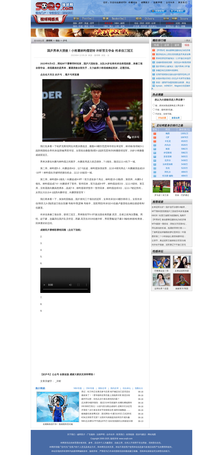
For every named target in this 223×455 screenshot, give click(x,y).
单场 (184, 23)
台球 (153, 23)
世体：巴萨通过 (182, 195)
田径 (142, 23)
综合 (136, 23)
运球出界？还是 (161, 288)
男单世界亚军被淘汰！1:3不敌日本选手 (173, 58)
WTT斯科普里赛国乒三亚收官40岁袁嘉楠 (170, 211)
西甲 (81, 23)
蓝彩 (123, 26)
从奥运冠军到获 (182, 271)
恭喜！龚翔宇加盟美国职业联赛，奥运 (173, 82)
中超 (81, 26)
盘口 (178, 26)
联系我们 (120, 434)
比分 (92, 26)
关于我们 (71, 434)
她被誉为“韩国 (182, 288)
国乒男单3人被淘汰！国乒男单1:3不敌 (173, 66)
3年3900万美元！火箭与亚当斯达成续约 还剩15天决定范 (106, 406)
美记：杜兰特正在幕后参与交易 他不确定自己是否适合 (105, 391)
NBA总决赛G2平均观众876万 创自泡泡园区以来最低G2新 (107, 421)
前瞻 (183, 26)
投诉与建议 (141, 434)
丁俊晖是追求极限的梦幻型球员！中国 (169, 232)
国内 (75, 26)
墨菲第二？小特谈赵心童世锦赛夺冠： (169, 236)
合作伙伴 (110, 434)
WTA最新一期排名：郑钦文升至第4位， (169, 224)
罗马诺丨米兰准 (161, 195)
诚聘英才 (81, 434)
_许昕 (58, 381)
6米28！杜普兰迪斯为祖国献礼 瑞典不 (169, 215)
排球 (148, 23)
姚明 (123, 23)
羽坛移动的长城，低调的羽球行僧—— (169, 228)
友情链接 (130, 434)
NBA (117, 23)
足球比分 (170, 23)
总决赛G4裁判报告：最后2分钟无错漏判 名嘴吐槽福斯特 (106, 402)
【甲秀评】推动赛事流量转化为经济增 (173, 50)
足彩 (178, 23)
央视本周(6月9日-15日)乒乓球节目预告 (173, 78)
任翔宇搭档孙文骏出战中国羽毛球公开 (173, 74)
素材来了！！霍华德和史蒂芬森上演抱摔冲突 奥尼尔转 (105, 395)
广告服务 (91, 434)
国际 (75, 23)
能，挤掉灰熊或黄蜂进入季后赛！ (170, 105)
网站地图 (152, 434)
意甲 (92, 23)
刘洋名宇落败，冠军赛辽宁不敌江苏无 (169, 245)
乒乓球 (136, 26)
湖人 (111, 26)
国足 (86, 26)
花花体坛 (153, 26)
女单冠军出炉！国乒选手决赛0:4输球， (169, 207)
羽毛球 (144, 26)
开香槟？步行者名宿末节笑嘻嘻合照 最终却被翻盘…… (105, 410)
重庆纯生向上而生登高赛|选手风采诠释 (173, 54)
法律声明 (101, 434)
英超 (86, 23)
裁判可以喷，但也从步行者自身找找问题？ (100, 399)
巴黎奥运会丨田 (161, 271)
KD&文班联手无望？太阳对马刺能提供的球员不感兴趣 (105, 417)
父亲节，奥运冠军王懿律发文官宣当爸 (169, 240)
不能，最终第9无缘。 (165, 110)
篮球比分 (170, 26)
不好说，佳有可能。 (164, 114)
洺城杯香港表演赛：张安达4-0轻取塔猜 (173, 62)
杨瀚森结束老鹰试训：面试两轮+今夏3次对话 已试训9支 (106, 414)
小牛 (117, 26)
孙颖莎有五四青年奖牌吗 (167, 70)
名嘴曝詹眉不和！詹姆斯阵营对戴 (58, 424)
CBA (106, 26)
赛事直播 (108, 23)
